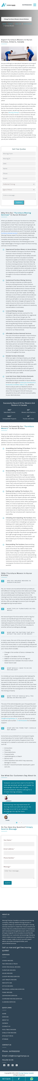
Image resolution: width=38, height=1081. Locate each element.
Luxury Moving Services (11, 976)
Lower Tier (18, 24)
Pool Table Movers (9, 1029)
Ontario (10, 24)
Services (5, 1017)
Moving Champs (14, 112)
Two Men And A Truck (10, 964)
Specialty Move (7, 1036)
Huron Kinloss (27, 24)
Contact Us (6, 1026)
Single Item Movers (9, 1033)
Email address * (9, 849)
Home (4, 24)
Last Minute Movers (9, 980)
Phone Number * (9, 858)
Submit (19, 202)
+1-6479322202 (22, 720)
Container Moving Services (12, 999)
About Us (5, 1020)
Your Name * (8, 840)
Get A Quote (6, 1079)
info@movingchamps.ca (9, 718)
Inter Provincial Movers (11, 967)
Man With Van (7, 983)
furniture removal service (9, 233)
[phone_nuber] (19, 1079)
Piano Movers (7, 992)
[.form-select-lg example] (19, 184)
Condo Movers (7, 960)
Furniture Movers (9, 970)
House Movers (7, 973)
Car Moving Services (9, 995)
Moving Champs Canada (26, 1073)
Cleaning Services (8, 1002)
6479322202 (27, 5)
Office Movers (7, 986)
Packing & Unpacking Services (13, 989)
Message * (7, 867)
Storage (5, 1039)
